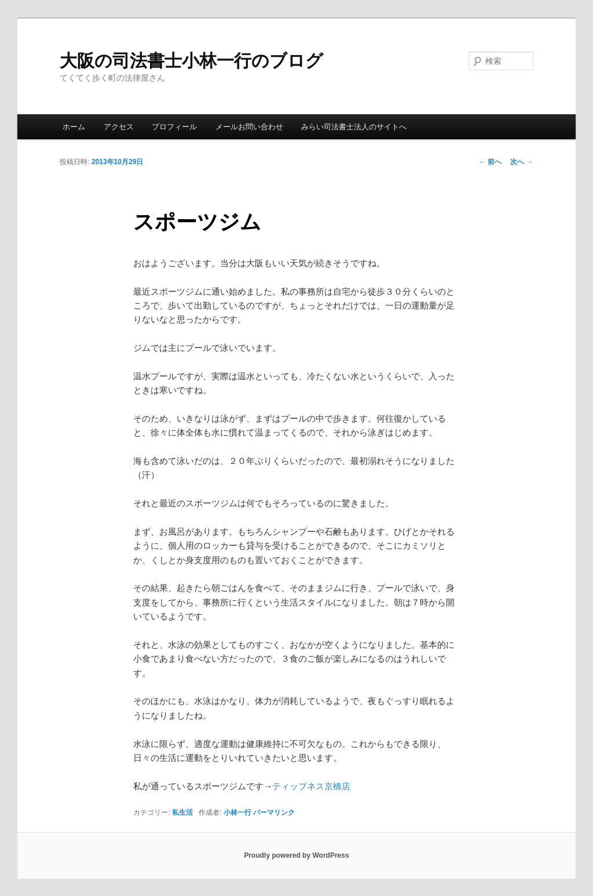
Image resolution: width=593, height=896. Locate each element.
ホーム (74, 126)
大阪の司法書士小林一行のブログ (191, 60)
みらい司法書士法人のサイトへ (354, 126)
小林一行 (237, 812)
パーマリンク (274, 812)
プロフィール (174, 126)
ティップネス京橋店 (311, 786)
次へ (521, 162)
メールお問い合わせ (249, 126)
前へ (490, 162)
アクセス (119, 126)
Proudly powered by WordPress (296, 855)
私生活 (182, 812)
